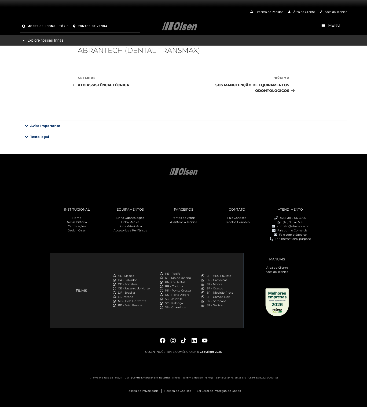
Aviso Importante (45, 126)
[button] (183, 125)
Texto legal (39, 137)
